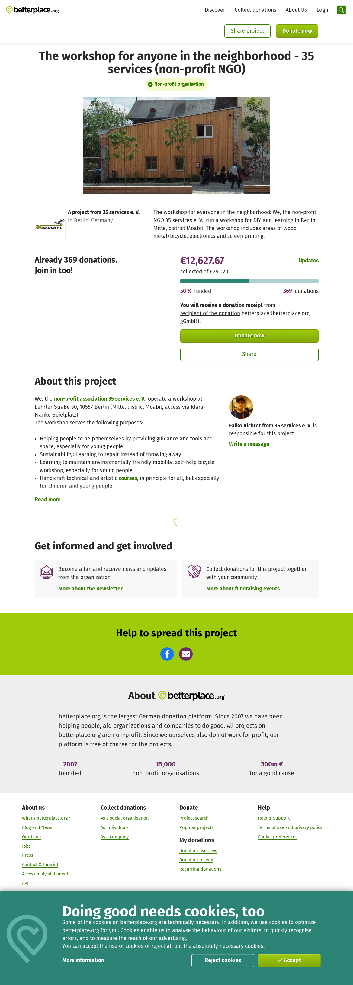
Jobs (26, 846)
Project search (193, 818)
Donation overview (198, 850)
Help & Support (274, 818)
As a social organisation (125, 818)
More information (83, 960)
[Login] (322, 10)
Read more (48, 500)
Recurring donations (200, 869)
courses (128, 478)
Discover (215, 10)
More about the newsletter (90, 589)
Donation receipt (196, 859)
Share (249, 354)
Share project (247, 30)
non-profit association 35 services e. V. (99, 399)
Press (27, 855)
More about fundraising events (243, 589)
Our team (31, 836)
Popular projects (196, 827)
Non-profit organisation (179, 84)
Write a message (249, 444)
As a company (115, 836)
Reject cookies (223, 960)
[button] (167, 654)
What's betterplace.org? (46, 818)
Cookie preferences (277, 836)
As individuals (115, 827)
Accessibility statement (45, 874)
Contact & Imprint (40, 864)
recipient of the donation (210, 313)
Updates (309, 260)
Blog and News (37, 827)
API (25, 883)
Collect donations (255, 10)
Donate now (297, 30)
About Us (296, 10)
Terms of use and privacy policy (290, 827)
